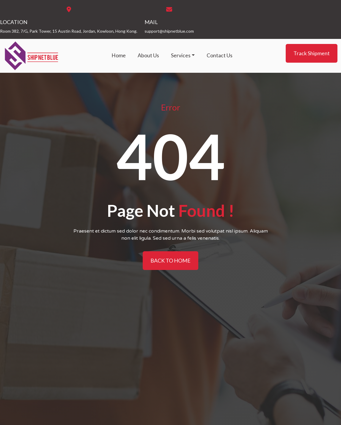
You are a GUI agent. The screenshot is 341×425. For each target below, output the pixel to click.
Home (118, 55)
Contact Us (219, 55)
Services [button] (181, 55)
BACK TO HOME (170, 260)
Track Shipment (311, 53)
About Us (148, 55)
